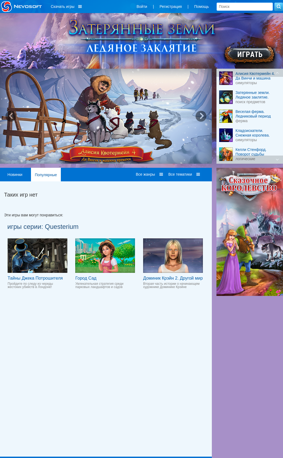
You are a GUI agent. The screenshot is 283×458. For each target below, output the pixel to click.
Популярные (46, 175)
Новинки (15, 174)
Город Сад (85, 278)
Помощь (201, 6)
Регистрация (171, 6)
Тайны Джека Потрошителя (35, 278)
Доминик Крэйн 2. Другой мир (173, 278)
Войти (142, 6)
